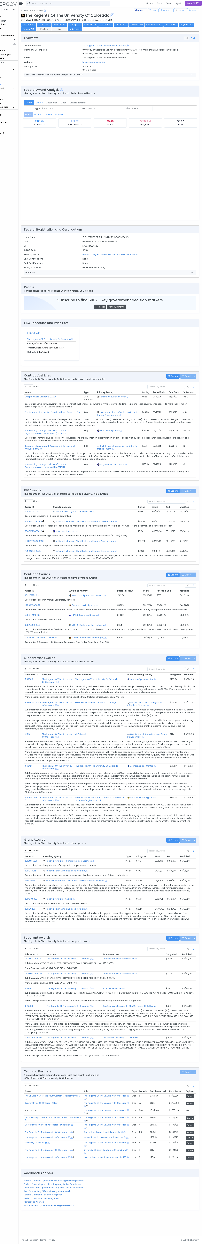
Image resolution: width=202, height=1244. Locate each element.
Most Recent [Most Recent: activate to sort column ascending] (175, 1105)
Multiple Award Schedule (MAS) (55, 396)
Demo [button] (169, 3)
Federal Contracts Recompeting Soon (58, 1214)
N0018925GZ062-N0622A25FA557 (56, 640)
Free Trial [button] (193, 3)
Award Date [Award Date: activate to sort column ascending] (159, 392)
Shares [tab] (54, 102)
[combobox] (83, 3)
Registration (74, 24)
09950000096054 (49, 1051)
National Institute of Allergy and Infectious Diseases (148, 709)
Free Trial (107, 306)
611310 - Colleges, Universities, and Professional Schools (120, 254)
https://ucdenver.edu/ (104, 62)
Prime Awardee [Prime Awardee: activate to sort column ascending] (119, 968)
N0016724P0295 (48, 617)
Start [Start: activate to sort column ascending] (159, 507)
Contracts (11, 28)
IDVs (136, 24)
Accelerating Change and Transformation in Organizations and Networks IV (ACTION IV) (62, 432)
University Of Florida (50, 1160)
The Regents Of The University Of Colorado (114, 45)
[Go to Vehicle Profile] (59, 521)
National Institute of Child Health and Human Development (120, 413)
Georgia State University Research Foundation (63, 1138)
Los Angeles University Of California (128, 1051)
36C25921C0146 (47, 627)
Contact (49, 1240)
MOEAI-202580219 (49, 972)
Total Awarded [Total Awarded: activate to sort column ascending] (158, 1105)
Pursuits (10, 43)
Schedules (106, 24)
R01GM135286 (46, 875)
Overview (44, 24)
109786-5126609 (48, 708)
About (40, 1240)
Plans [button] (159, 3)
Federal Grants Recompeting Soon (56, 1218)
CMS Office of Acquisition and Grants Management (119, 447)
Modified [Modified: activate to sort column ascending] (185, 507)
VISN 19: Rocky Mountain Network (99, 595)
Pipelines (10, 39)
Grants (9, 31)
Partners (60, 29)
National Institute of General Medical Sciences (83, 875)
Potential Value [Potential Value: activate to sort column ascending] (132, 590)
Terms (58, 1240)
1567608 (44, 682)
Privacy (67, 1240)
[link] (193, 387)
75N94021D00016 (48, 551)
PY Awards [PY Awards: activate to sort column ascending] (188, 392)
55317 (43, 742)
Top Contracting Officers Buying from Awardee (63, 1211)
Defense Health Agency (95, 605)
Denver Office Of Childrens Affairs (128, 972)
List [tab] (186, 38)
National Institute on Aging (73, 913)
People (9, 95)
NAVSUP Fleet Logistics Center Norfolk (87, 511)
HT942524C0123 (48, 605)
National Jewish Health (122, 1002)
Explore (190, 1110)
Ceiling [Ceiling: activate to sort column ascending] (145, 392)
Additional (106, 29)
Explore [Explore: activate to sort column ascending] (189, 1105)
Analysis (59, 24)
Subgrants (44, 29)
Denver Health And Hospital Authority (108, 1146)
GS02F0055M (48, 333)
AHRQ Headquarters (116, 430)
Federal (8, 9)
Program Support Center (118, 464)
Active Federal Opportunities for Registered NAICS (64, 1225)
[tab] (43, 114)
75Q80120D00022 (48, 531)
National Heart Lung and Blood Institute (79, 884)
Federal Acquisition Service (119, 396)
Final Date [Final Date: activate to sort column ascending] (174, 392)
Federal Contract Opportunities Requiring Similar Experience (69, 1200)
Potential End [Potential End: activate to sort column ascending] (167, 590)
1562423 (44, 777)
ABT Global (91, 742)
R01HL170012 (45, 884)
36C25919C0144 (48, 595)
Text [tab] (193, 38)
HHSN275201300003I (49, 541)
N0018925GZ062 (48, 511)
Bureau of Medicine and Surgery (99, 640)
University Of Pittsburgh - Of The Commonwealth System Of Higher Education (103, 811)
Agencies (11, 92)
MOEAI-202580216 (49, 987)
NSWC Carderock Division (95, 617)
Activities (11, 46)
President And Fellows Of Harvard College (107, 708)
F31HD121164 (45, 894)
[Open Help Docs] (60, 10)
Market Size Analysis (49, 1221)
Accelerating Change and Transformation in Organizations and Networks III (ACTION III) (62, 466)
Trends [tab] (44, 102)
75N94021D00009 (48, 521)
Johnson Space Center (145, 682)
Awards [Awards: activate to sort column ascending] (143, 1105)
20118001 (44, 1002)
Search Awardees (47, 10)
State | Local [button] (24, 9)
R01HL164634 (46, 923)
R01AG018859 (46, 913)
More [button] (149, 3)
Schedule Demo (124, 306)
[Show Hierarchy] (138, 45)
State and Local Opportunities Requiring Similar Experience (68, 1207)
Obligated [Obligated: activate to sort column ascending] (175, 677)
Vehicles (10, 73)
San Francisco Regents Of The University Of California (138, 1020)
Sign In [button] (178, 3)
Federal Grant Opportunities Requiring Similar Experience (67, 1204)
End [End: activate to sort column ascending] (171, 507)
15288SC (44, 1020)
